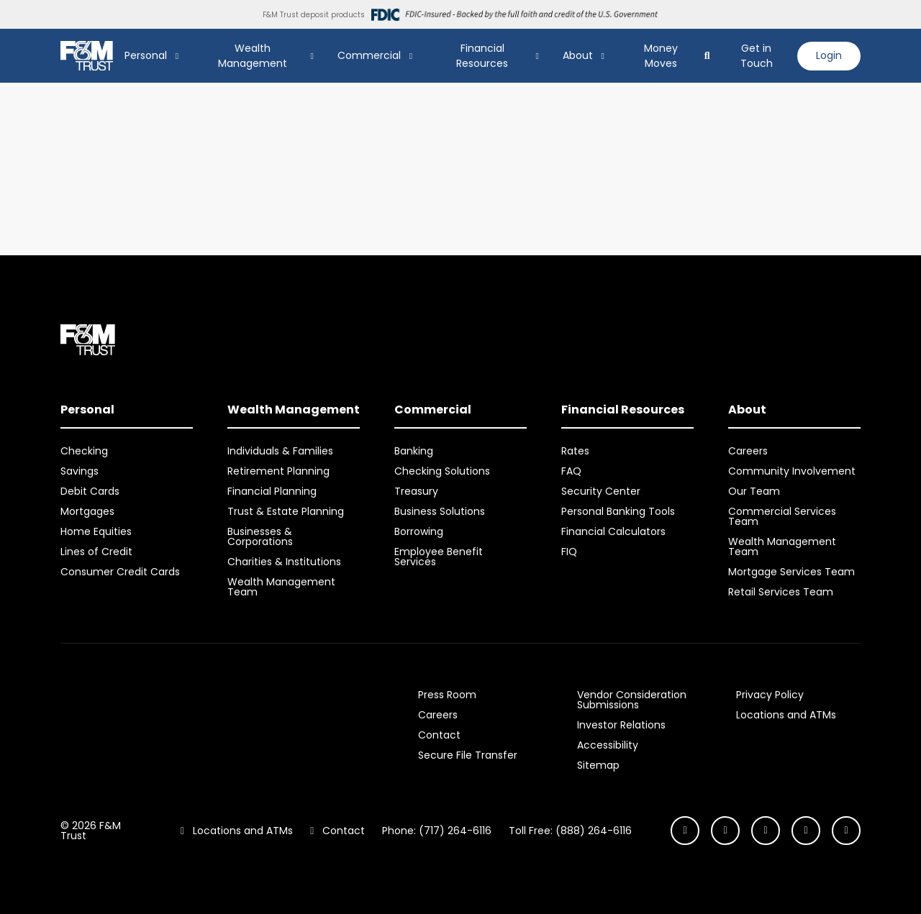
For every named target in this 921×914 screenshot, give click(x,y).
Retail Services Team (780, 592)
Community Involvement (792, 471)
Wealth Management (252, 55)
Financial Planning (272, 491)
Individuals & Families (280, 451)
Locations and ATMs (786, 715)
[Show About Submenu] (603, 56)
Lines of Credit (96, 551)
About (578, 55)
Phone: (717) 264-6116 (436, 830)
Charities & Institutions (284, 561)
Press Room (447, 694)
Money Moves (661, 55)
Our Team (754, 491)
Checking (84, 451)
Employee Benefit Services (438, 556)
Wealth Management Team (281, 587)
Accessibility (607, 745)
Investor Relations (621, 725)
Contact (439, 735)
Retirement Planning (278, 471)
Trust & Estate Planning (285, 511)
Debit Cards (89, 491)
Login (829, 55)
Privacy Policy (770, 694)
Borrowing (418, 531)
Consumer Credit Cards (120, 572)
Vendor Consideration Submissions (631, 699)
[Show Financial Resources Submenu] (537, 56)
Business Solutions (439, 511)
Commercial (369, 55)
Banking (413, 451)
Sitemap (598, 765)
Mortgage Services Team (791, 572)
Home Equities (96, 531)
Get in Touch (756, 55)
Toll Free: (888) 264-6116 (570, 830)
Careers (748, 451)
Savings (79, 471)
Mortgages (87, 511)
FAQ (571, 471)
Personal (145, 55)
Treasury (416, 491)
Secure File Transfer (467, 755)
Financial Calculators (613, 531)
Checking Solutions (442, 471)
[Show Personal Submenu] (177, 56)
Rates (575, 451)
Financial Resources (482, 55)
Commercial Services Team (782, 516)
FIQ (569, 551)
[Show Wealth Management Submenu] (312, 56)
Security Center (600, 491)
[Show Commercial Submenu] (410, 56)
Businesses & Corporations (260, 536)
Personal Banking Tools (618, 511)
